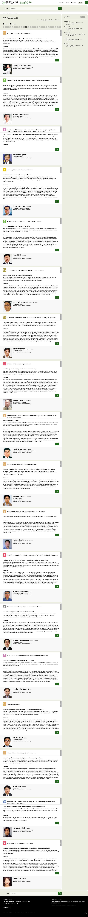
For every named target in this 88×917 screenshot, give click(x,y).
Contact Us (54, 899)
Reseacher (61, 2)
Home (4, 12)
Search (7, 8)
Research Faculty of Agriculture (19, 402)
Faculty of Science (17, 788)
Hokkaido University (8, 899)
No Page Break (50, 19)
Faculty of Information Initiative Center (21, 208)
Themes (67, 2)
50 (46, 19)
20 (44, 19)
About (61, 899)
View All (5, 24)
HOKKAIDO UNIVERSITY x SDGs (11, 903)
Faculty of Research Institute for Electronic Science (24, 451)
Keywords (73, 2)
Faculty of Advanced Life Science (20, 593)
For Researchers (6, 907)
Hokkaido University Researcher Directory (22, 68)
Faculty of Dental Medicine (18, 880)
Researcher (8, 12)
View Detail (13, 24)
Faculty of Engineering (17, 116)
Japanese (80, 2)
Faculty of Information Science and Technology (23, 67)
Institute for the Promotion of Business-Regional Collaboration (17, 901)
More (57, 60)
